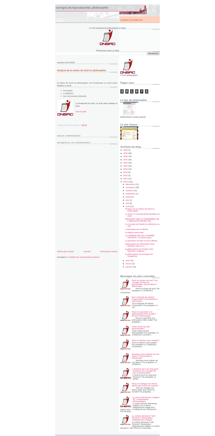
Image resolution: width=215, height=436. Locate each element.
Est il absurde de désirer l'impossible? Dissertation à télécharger (145, 299)
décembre (130, 184)
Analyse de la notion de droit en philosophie (139, 210)
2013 (125, 172)
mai (128, 203)
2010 (125, 182)
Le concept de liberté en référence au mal (142, 225)
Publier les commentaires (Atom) (84, 257)
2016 (125, 163)
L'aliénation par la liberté (136, 229)
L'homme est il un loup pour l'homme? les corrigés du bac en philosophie (146, 371)
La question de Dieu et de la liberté (141, 241)
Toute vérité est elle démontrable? (141, 328)
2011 (125, 178)
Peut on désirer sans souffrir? (145, 340)
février (129, 264)
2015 (125, 166)
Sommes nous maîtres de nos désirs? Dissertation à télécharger (145, 356)
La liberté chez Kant (134, 232)
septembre (131, 194)
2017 (125, 160)
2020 (125, 150)
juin (128, 200)
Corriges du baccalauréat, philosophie (82, 7)
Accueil (87, 251)
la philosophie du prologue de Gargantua (139, 255)
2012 (125, 175)
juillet (128, 197)
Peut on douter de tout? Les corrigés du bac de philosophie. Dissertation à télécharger (145, 283)
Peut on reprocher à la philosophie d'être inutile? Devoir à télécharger (144, 314)
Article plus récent (65, 251)
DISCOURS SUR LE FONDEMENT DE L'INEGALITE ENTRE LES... (142, 220)
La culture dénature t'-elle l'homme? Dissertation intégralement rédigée (143, 418)
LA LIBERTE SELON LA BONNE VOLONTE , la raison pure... (139, 236)
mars (128, 260)
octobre (129, 190)
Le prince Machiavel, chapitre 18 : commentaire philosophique (146, 399)
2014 (125, 169)
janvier (129, 267)
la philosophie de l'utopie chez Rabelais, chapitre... (139, 250)
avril (128, 206)
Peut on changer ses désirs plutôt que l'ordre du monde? (145, 385)
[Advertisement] (79, 228)
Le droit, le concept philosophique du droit (142, 215)
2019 (125, 153)
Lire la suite (81, 111)
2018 (125, 156)
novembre (131, 187)
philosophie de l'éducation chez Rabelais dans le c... (139, 245)
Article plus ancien (108, 251)
